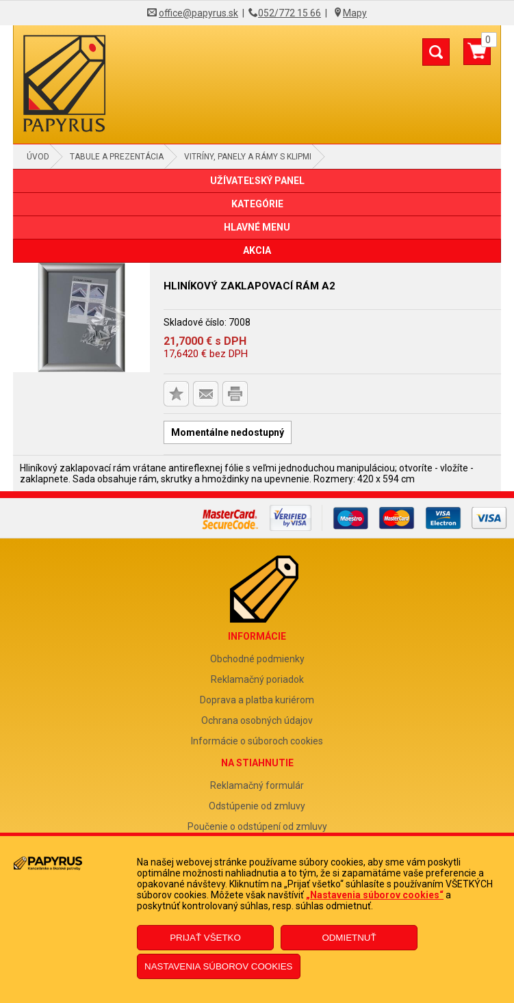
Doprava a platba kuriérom (257, 699)
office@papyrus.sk (198, 13)
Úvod (38, 156)
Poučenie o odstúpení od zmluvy (257, 826)
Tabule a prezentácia (117, 156)
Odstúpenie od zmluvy (257, 805)
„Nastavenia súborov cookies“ (375, 894)
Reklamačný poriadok (257, 679)
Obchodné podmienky (257, 658)
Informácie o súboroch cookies (257, 740)
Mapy (355, 13)
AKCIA (257, 250)
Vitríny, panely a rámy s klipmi (247, 156)
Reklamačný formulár (257, 785)
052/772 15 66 (289, 13)
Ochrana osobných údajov (257, 720)
